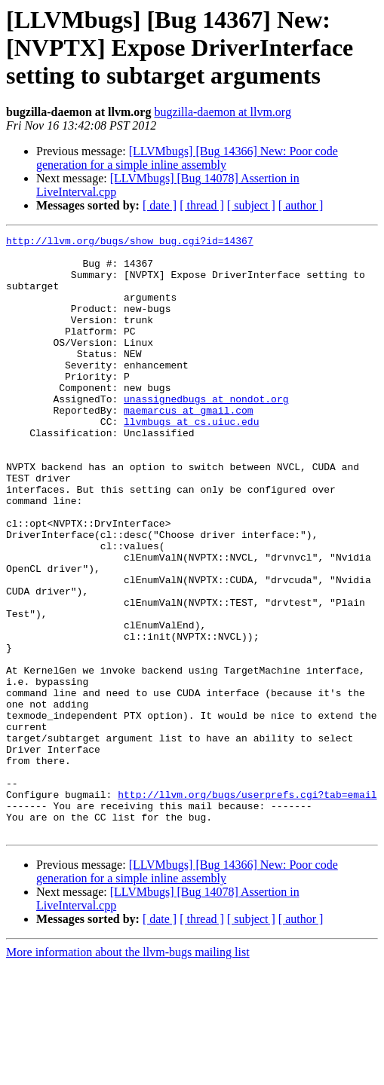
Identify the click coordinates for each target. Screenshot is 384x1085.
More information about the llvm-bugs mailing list (128, 1071)
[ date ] (160, 205)
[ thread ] (202, 205)
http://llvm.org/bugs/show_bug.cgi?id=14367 (129, 242)
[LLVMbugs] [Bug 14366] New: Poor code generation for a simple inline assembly (187, 158)
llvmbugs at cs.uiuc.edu (191, 459)
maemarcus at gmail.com (188, 446)
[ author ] (301, 205)
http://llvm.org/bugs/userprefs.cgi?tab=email (247, 907)
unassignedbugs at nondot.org (206, 432)
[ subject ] (251, 205)
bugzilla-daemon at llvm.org (222, 111)
